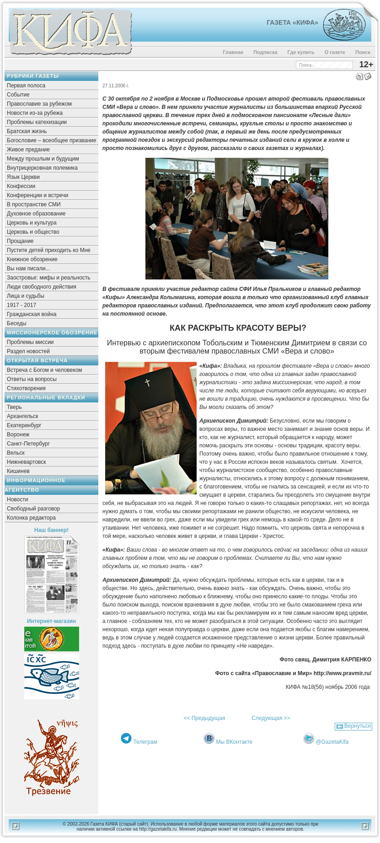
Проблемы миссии (30, 342)
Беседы (17, 323)
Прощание (20, 241)
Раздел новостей (28, 351)
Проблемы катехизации (37, 122)
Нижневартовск (26, 462)
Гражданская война (31, 314)
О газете (335, 52)
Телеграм (145, 742)
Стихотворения (26, 388)
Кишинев (18, 471)
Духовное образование (36, 213)
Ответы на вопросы (32, 379)
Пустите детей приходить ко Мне (49, 250)
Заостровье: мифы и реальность (49, 277)
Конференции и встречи (37, 195)
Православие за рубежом (39, 104)
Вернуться (357, 726)
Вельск (16, 453)
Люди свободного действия (41, 287)
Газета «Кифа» (292, 22)
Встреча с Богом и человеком (44, 370)
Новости (17, 499)
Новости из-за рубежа (35, 113)
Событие (18, 94)
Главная (233, 52)
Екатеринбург (24, 425)
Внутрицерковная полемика (42, 168)
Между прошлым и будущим (43, 159)
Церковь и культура (32, 223)
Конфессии (21, 186)
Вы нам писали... (28, 268)
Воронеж (18, 434)
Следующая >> (271, 718)
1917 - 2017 (21, 305)
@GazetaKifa (332, 742)
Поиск (362, 52)
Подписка (265, 52)
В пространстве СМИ (34, 204)
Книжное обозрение (32, 259)
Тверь (14, 407)
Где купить (301, 52)
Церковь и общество (33, 232)
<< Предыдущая (204, 718)
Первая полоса (26, 85)
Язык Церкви (23, 177)
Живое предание (28, 149)
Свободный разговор (33, 508)
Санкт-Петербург (28, 443)
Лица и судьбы (25, 296)
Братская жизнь (27, 131)
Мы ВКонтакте (234, 742)
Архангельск (22, 416)
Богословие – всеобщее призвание (51, 140)
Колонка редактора (31, 518)
